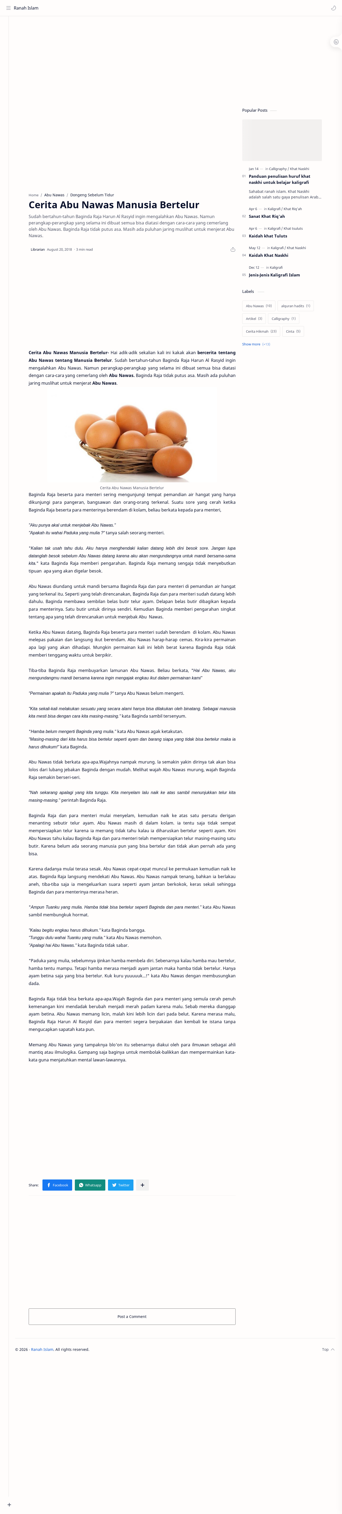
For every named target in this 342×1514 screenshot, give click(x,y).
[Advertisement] (144, 61)
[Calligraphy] (285, 170)
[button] (333, 8)
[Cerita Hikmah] (267, 333)
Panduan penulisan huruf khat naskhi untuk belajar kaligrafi (285, 180)
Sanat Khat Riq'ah (273, 217)
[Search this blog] (110, 8)
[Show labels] (263, 346)
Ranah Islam (27, 8)
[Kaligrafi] (281, 210)
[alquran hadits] (301, 307)
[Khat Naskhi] (305, 170)
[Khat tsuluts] (299, 229)
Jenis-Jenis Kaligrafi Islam (280, 276)
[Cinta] (299, 333)
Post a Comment (137, 1317)
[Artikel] (260, 320)
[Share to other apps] (148, 1186)
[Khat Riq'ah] (298, 210)
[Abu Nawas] (264, 307)
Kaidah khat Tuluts (274, 237)
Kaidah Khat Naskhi (274, 256)
